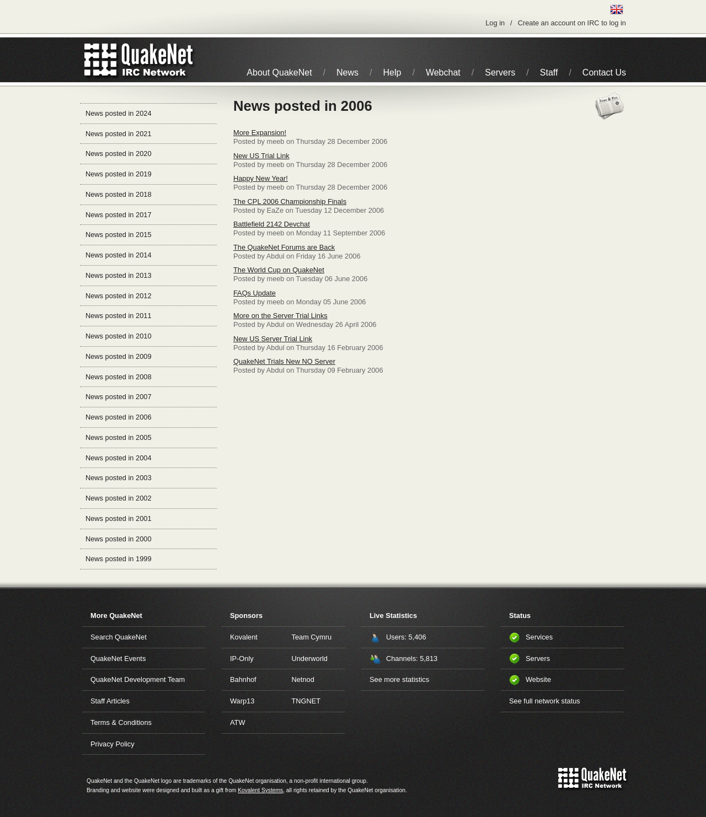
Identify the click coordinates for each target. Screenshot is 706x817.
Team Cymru (312, 637)
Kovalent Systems (260, 790)
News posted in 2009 (118, 356)
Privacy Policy (112, 744)
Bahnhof (243, 679)
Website (538, 679)
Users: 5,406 (406, 637)
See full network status (544, 701)
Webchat (443, 72)
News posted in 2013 (118, 275)
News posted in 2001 (118, 518)
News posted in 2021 (118, 134)
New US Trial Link (261, 156)
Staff (549, 72)
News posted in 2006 (118, 417)
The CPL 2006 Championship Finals (289, 201)
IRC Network (158, 59)
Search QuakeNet (118, 637)
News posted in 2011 (118, 315)
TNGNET (306, 701)
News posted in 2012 (118, 296)
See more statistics (399, 679)
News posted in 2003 (118, 478)
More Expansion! (259, 132)
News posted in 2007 (118, 397)
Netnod (303, 679)
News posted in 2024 (118, 113)
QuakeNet (100, 59)
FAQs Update (254, 293)
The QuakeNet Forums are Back (284, 247)
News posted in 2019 (118, 174)
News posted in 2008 (118, 377)
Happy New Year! (260, 178)
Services (539, 637)
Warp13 (242, 701)
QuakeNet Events (118, 658)
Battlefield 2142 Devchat (271, 224)
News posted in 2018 (118, 194)
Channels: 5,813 (411, 658)
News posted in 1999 (118, 559)
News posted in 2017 (118, 215)
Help (392, 72)
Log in (495, 23)
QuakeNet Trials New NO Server (284, 361)
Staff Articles (110, 701)
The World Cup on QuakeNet (278, 270)
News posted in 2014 (118, 255)
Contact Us (604, 72)
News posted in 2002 (118, 498)
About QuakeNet (279, 72)
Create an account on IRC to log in (572, 23)
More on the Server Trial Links (280, 315)
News (347, 72)
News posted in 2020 (118, 153)
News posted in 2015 (118, 234)
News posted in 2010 (118, 336)
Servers (500, 72)
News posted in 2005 (118, 437)
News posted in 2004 (118, 458)
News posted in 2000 (118, 539)
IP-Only (242, 658)
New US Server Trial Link (272, 339)
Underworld (310, 658)
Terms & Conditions (121, 722)
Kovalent (244, 637)
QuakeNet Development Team (137, 679)
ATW (237, 722)
